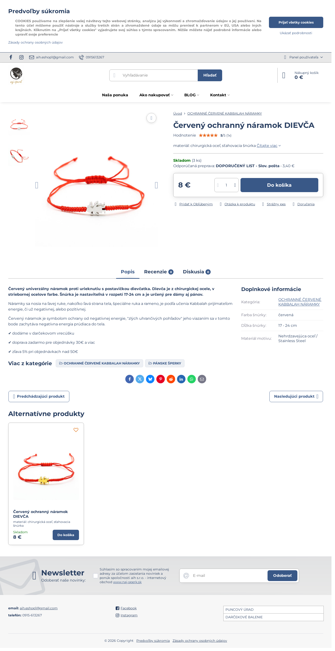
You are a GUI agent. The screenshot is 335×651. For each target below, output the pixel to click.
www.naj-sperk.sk (127, 582)
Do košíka (279, 185)
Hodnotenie (184, 135)
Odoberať (282, 575)
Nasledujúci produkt (296, 396)
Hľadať (210, 75)
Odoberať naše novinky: (63, 580)
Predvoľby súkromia (153, 641)
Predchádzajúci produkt (39, 396)
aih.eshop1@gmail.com (39, 608)
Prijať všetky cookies (296, 22)
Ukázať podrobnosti (296, 33)
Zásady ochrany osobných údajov (200, 641)
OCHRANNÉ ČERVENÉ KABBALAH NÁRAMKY (299, 302)
